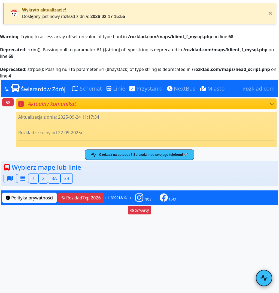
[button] (143, 198)
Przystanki (145, 88)
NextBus (181, 88)
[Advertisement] (139, 254)
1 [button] (33, 178)
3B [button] (66, 178)
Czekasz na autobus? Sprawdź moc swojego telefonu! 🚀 (139, 154)
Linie (115, 88)
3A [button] (54, 178)
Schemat (87, 88)
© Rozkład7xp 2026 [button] (81, 198)
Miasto (212, 88)
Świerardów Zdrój (34, 88)
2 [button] (43, 178)
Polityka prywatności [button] (29, 198)
